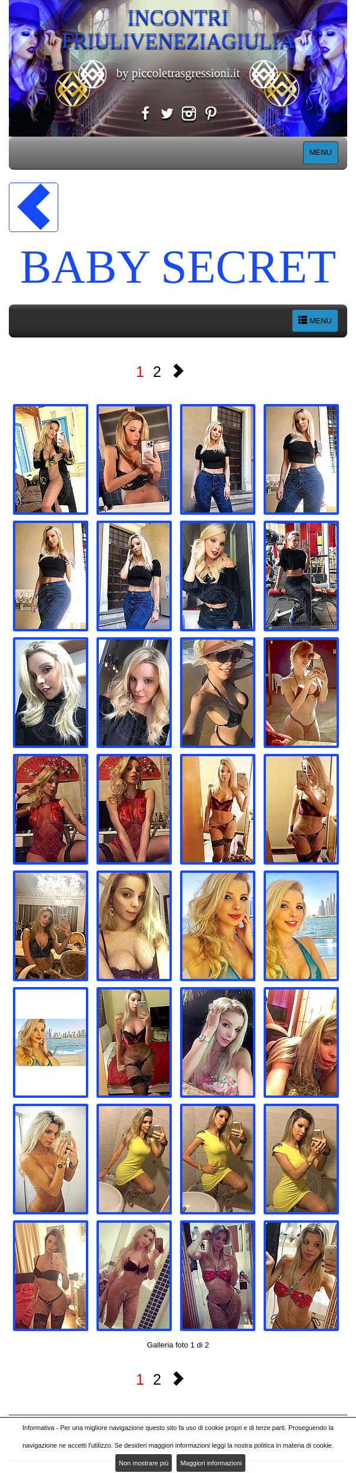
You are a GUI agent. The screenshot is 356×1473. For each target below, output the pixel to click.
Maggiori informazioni (211, 1463)
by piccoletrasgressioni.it (178, 73)
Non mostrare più (143, 1463)
